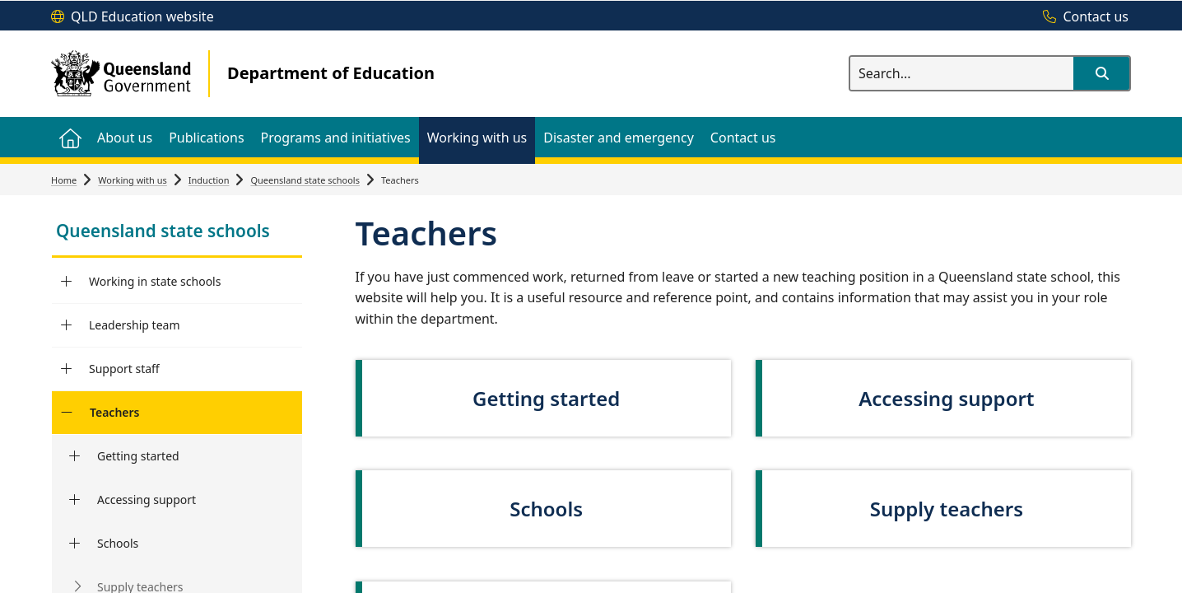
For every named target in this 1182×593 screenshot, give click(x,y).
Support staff (124, 368)
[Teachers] (66, 412)
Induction (209, 180)
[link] (177, 232)
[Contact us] (1081, 17)
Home (64, 180)
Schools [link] (546, 508)
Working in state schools (155, 281)
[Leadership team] (66, 325)
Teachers (115, 412)
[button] (1101, 73)
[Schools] (74, 543)
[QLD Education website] (132, 17)
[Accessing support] (74, 500)
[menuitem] (70, 137)
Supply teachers (946, 508)
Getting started (138, 456)
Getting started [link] (546, 398)
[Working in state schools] (66, 281)
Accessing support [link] (946, 398)
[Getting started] (74, 456)
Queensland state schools (305, 180)
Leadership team (134, 325)
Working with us (132, 180)
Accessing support (146, 499)
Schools (117, 543)
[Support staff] (66, 369)
